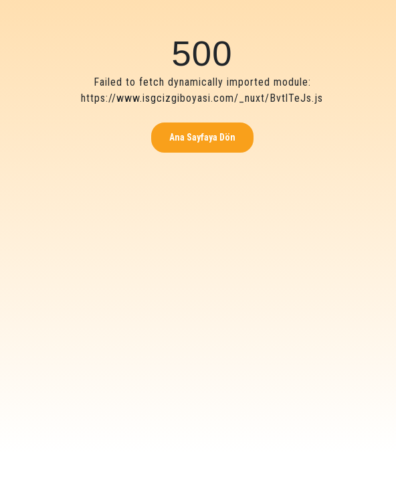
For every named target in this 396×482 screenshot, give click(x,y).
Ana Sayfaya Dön (202, 137)
